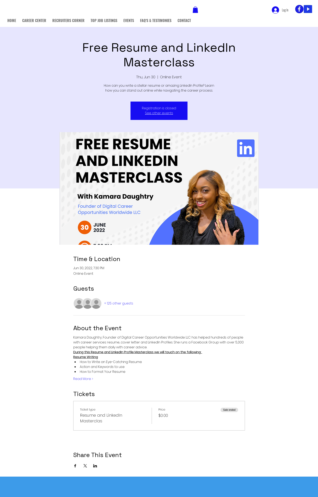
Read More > (83, 379)
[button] (195, 9)
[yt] (308, 9)
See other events (159, 113)
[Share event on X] (85, 465)
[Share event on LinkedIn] (95, 465)
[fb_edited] (299, 9)
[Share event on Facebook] (75, 465)
